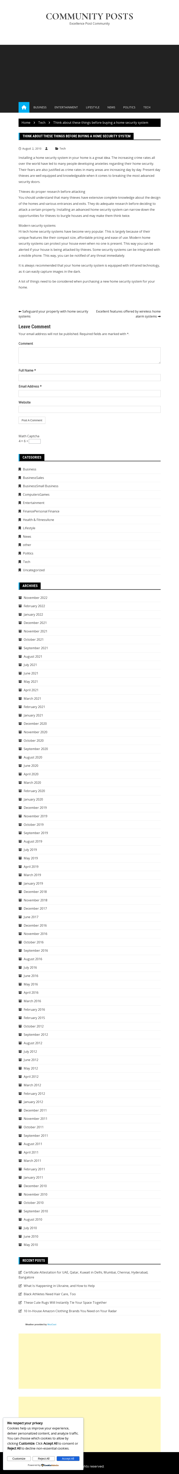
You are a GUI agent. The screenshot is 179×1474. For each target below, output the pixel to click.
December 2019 (35, 808)
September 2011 (36, 1135)
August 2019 (33, 841)
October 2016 (34, 942)
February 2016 (34, 1009)
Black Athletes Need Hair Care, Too (50, 1294)
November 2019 (35, 816)
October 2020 (34, 740)
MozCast (51, 1324)
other (27, 545)
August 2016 (33, 959)
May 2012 (31, 1068)
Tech (146, 107)
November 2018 (35, 900)
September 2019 (36, 833)
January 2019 (33, 883)
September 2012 (36, 1035)
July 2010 (30, 1228)
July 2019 (30, 850)
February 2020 (34, 791)
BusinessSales (33, 478)
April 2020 (31, 774)
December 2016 (35, 925)
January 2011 (33, 1177)
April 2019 (31, 866)
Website (25, 402)
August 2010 (33, 1219)
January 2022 (33, 614)
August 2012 (33, 1043)
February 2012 (34, 1093)
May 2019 (31, 858)
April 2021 (31, 690)
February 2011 (34, 1169)
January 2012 (33, 1102)
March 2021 (32, 698)
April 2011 (31, 1152)
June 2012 (31, 1060)
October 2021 (34, 640)
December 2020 (35, 724)
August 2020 (33, 757)
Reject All (43, 1458)
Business (40, 107)
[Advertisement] (89, 72)
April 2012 (31, 1077)
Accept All (68, 1458)
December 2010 (35, 1186)
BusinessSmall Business (40, 486)
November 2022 (35, 598)
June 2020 (31, 766)
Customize (18, 1458)
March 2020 (32, 782)
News (111, 107)
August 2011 (33, 1144)
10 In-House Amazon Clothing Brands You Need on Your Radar (70, 1311)
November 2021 (35, 631)
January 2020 (33, 799)
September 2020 (36, 749)
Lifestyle (92, 107)
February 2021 (34, 707)
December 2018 (35, 892)
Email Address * (30, 386)
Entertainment (66, 107)
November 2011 (35, 1119)
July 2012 (30, 1051)
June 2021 (31, 673)
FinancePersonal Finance (41, 511)
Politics (129, 107)
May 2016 (31, 984)
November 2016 (35, 934)
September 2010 (36, 1211)
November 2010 (35, 1194)
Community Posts (89, 16)
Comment (26, 344)
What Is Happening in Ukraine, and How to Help (59, 1286)
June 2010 (31, 1236)
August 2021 (33, 656)
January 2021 (33, 715)
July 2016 (30, 967)
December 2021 (35, 623)
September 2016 (36, 951)
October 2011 (34, 1127)
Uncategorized (34, 570)
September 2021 (36, 648)
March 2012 (32, 1085)
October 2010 (34, 1203)
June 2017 (31, 917)
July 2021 (30, 665)
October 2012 (34, 1026)
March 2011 (32, 1161)
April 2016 (31, 993)
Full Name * (27, 370)
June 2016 (31, 976)
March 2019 (32, 875)
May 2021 (31, 682)
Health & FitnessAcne (38, 520)
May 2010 (31, 1245)
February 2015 (34, 1018)
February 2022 (34, 606)
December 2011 (35, 1110)
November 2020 (35, 732)
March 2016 (32, 1001)
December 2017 (35, 909)
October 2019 (34, 824)
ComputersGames (36, 494)
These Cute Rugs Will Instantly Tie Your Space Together (65, 1303)
